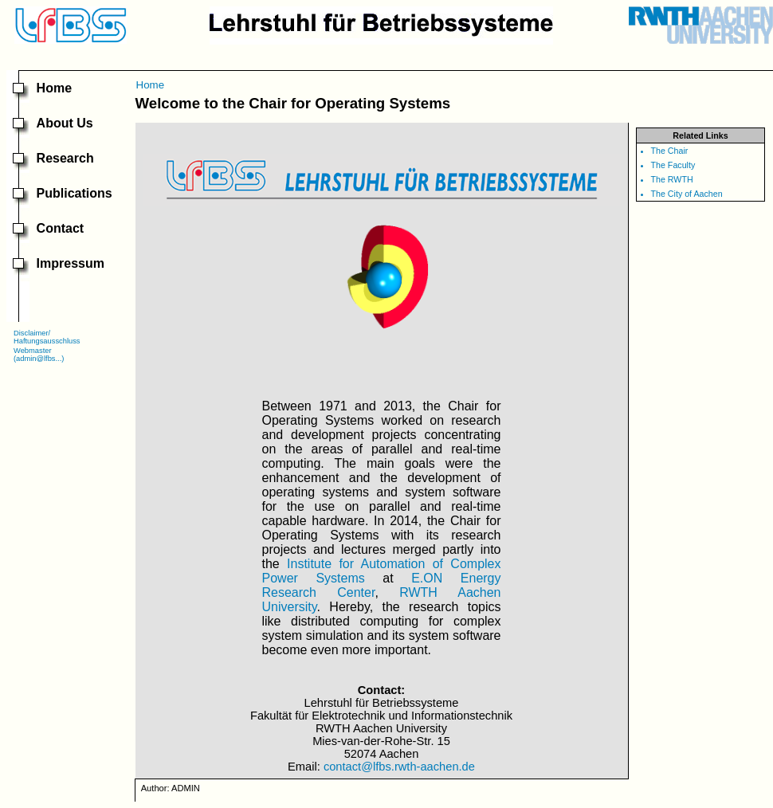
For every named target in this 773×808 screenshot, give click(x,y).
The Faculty (673, 165)
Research (65, 158)
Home (54, 88)
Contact (60, 228)
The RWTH (672, 179)
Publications (74, 193)
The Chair (670, 150)
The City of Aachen (687, 193)
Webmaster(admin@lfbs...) (39, 355)
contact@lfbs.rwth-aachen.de (399, 766)
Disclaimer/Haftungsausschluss (47, 337)
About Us (65, 123)
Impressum (70, 263)
